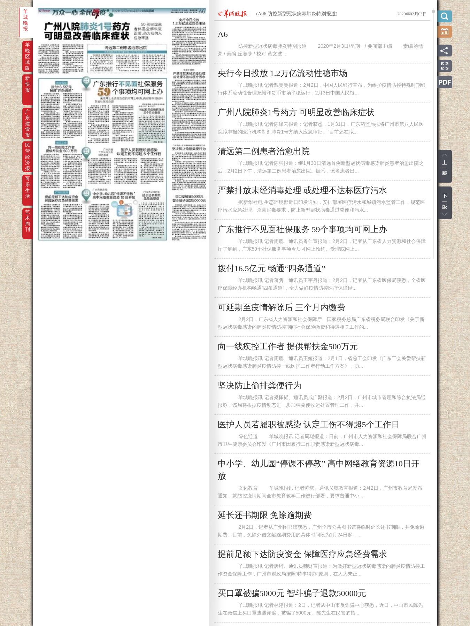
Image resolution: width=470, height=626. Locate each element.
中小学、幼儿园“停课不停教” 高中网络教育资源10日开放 (318, 470)
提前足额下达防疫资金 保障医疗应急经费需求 (302, 554)
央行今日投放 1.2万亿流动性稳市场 (282, 73)
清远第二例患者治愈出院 (264, 151)
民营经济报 (27, 150)
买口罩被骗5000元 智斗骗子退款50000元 (292, 593)
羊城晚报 (25, 16)
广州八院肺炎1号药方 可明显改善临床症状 (296, 112)
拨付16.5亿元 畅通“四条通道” (271, 268)
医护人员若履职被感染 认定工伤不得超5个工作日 (309, 424)
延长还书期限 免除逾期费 (265, 515)
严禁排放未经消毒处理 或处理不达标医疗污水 (302, 190)
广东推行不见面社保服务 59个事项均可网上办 (302, 229)
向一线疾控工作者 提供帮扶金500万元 (288, 346)
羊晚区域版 (27, 49)
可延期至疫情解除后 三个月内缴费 (281, 307)
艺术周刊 (27, 216)
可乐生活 (27, 183)
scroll (433, 11)
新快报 (27, 83)
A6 (223, 34)
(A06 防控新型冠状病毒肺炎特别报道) (297, 13)
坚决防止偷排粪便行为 (259, 385)
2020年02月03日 (412, 14)
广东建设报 (27, 116)
